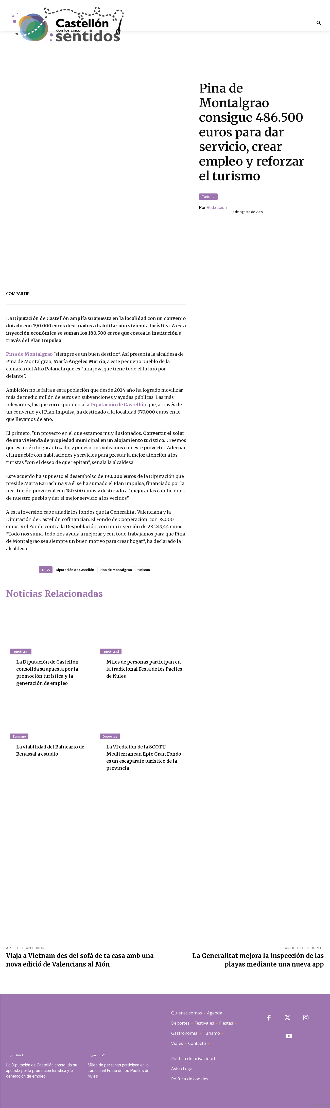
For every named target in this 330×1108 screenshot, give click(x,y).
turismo (143, 569)
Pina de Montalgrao (29, 354)
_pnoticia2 (110, 651)
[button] (319, 23)
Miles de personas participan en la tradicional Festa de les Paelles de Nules (143, 668)
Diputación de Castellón (118, 404)
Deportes (109, 736)
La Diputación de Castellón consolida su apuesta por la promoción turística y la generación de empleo (41, 1071)
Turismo (208, 196)
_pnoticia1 (20, 651)
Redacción (217, 207)
